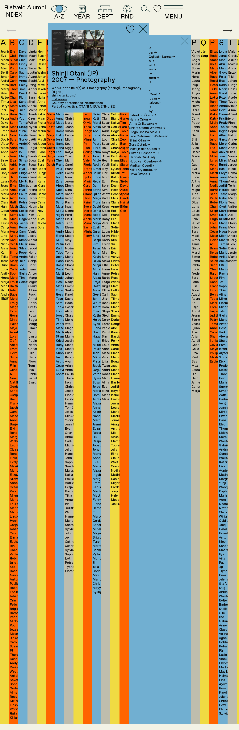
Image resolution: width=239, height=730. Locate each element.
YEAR (109, 14)
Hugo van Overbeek (145, 167)
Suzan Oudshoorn (144, 159)
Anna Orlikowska (143, 130)
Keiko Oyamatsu (143, 176)
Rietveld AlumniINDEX (33, 14)
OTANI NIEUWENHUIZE (97, 107)
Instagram (59, 99)
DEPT (136, 14)
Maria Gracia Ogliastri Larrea (152, 62)
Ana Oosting (140, 113)
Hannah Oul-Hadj (142, 163)
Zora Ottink (139, 150)
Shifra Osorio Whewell (147, 134)
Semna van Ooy (141, 117)
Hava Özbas (139, 180)
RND (162, 14)
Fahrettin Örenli (142, 121)
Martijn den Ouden (144, 155)
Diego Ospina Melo (144, 138)
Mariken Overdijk (141, 171)
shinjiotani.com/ (64, 95)
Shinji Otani (139, 146)
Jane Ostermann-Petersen (148, 142)
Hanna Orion (140, 125)
